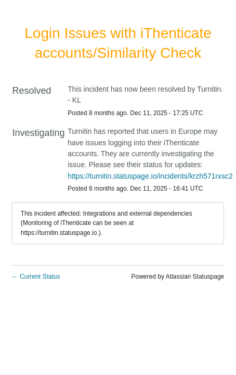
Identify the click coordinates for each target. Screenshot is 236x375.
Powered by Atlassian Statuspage (178, 276)
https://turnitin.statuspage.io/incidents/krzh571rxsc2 (150, 176)
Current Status (36, 276)
